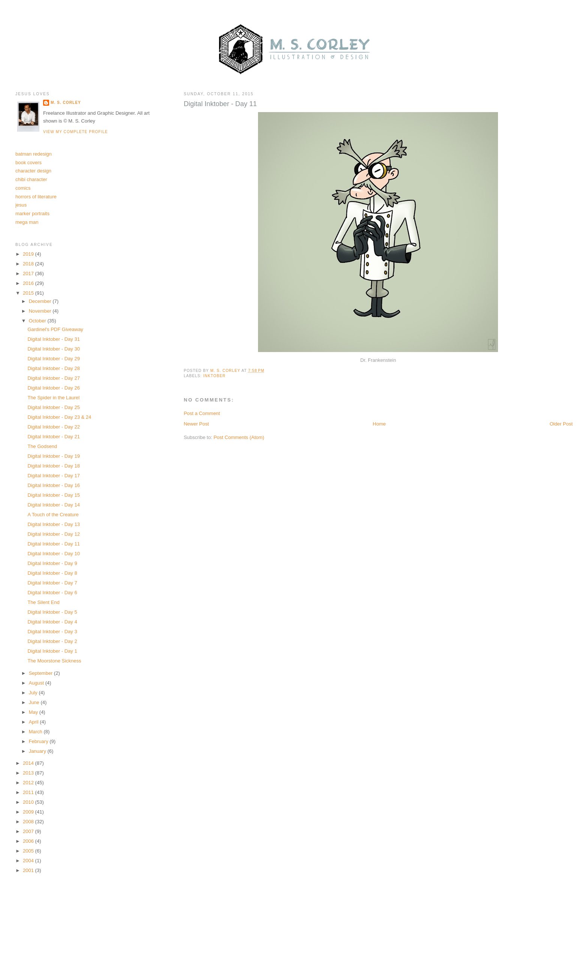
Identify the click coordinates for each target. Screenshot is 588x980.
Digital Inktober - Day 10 (53, 553)
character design (33, 171)
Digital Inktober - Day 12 (53, 534)
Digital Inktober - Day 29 (53, 358)
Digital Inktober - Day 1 (52, 651)
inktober (214, 376)
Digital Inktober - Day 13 (53, 524)
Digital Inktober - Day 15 (53, 495)
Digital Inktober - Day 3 (52, 631)
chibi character (31, 179)
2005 (29, 851)
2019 (29, 254)
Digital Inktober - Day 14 (53, 505)
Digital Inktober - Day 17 (53, 475)
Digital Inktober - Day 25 (53, 407)
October (38, 321)
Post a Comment (202, 413)
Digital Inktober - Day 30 (53, 349)
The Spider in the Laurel (53, 397)
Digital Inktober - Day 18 (53, 466)
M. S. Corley (66, 102)
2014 (29, 763)
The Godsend (42, 446)
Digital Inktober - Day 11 (53, 544)
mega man (26, 222)
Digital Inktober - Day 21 (53, 436)
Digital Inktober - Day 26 (53, 388)
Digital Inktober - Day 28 (53, 368)
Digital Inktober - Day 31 (53, 339)
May (34, 712)
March (36, 731)
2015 (29, 293)
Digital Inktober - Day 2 (52, 641)
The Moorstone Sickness (54, 661)
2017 (29, 273)
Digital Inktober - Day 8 (52, 573)
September (41, 673)
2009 (29, 812)
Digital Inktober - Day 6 (52, 592)
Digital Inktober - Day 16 (53, 485)
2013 (29, 773)
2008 (29, 821)
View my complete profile (75, 132)
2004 (29, 860)
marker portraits (32, 213)
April (34, 722)
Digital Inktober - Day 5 (52, 612)
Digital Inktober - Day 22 (53, 427)
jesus (21, 205)
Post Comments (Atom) (238, 437)
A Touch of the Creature (52, 514)
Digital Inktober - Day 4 (52, 622)
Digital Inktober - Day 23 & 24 (59, 417)
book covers (28, 162)
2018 (29, 264)
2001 (29, 870)
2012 (29, 782)
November (41, 311)
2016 (29, 283)
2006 (29, 841)
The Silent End (43, 602)
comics (22, 188)
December (41, 301)
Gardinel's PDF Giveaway (55, 329)
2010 (29, 802)
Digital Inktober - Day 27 (53, 378)
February (39, 741)
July (34, 692)
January (38, 751)
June (35, 702)
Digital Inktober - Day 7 (52, 583)
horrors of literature (36, 196)
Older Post (561, 424)
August (37, 683)
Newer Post (196, 424)
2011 (29, 792)
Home (379, 424)
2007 (29, 831)
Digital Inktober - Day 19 (53, 456)
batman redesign (33, 154)
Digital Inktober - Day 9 (52, 563)
